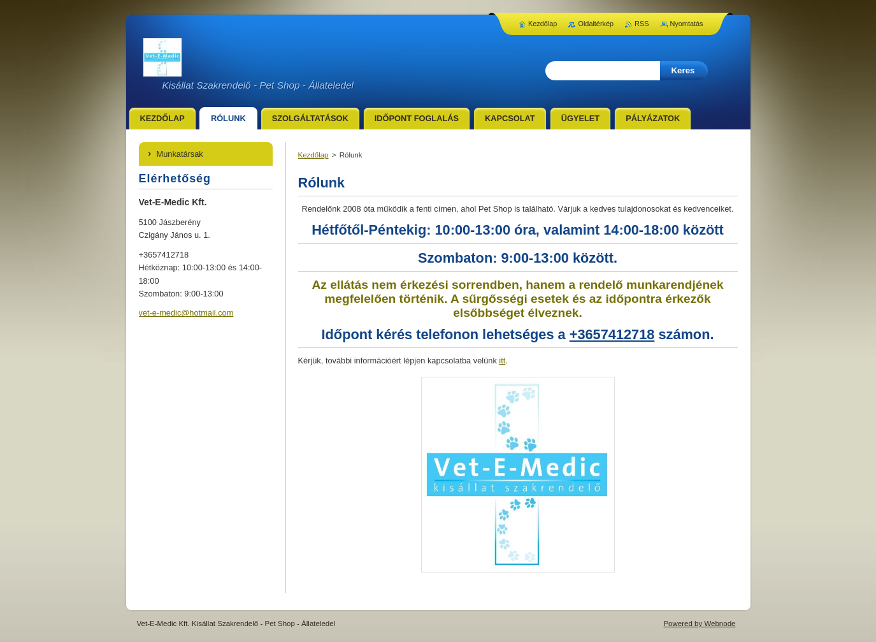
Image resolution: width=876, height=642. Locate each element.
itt (502, 360)
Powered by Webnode (699, 623)
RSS (642, 23)
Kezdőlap (313, 155)
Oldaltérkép (596, 23)
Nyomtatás (686, 23)
